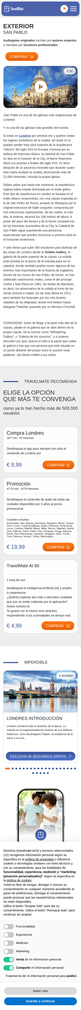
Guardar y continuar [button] (40, 1001)
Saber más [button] (40, 991)
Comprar (22, 57)
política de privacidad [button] (39, 859)
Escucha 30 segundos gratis (41, 756)
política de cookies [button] (19, 880)
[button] (7, 768)
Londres (25, 135)
